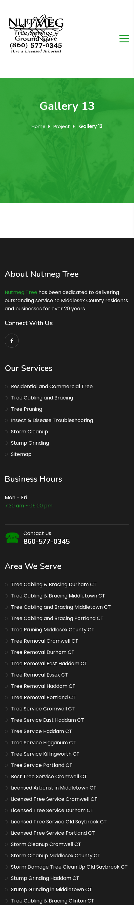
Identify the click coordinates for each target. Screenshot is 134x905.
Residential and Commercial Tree (52, 386)
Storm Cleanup (29, 431)
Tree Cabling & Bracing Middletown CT (58, 595)
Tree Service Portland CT (41, 765)
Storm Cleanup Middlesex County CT (56, 855)
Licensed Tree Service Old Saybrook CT (59, 821)
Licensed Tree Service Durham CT (52, 810)
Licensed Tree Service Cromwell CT (54, 799)
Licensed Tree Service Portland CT (53, 833)
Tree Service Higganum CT (43, 742)
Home (39, 126)
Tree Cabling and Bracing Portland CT (57, 618)
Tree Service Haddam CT (41, 731)
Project (61, 126)
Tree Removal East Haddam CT (49, 663)
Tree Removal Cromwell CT (44, 641)
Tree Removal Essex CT (39, 674)
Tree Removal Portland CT (43, 697)
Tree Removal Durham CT (43, 652)
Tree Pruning (26, 409)
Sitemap (21, 454)
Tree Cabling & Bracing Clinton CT (52, 900)
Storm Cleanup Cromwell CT (46, 844)
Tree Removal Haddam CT (43, 686)
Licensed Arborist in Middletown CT (54, 787)
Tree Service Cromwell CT (43, 708)
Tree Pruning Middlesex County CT (53, 629)
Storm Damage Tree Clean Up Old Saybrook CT (69, 866)
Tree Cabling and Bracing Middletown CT (61, 607)
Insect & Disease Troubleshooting (52, 420)
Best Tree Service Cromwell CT (49, 776)
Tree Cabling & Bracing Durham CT (54, 584)
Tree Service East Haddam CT (47, 720)
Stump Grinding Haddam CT (45, 878)
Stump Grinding (30, 443)
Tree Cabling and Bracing (42, 397)
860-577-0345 (46, 542)
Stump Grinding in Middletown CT (51, 889)
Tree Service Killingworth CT (45, 754)
